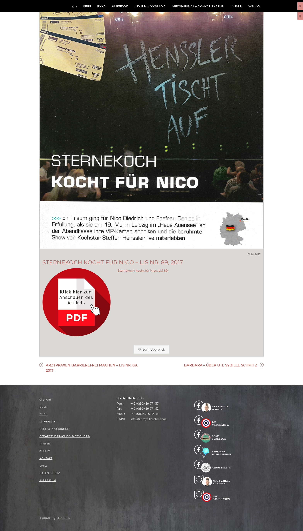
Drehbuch (120, 5)
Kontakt (254, 5)
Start (45, 399)
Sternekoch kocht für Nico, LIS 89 (142, 270)
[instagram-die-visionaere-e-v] (213, 495)
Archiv (44, 450)
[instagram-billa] (213, 480)
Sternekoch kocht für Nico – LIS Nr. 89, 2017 (113, 262)
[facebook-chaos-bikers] (213, 466)
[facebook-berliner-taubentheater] (213, 451)
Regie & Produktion (150, 5)
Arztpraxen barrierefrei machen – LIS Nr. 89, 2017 (92, 368)
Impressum (47, 480)
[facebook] (213, 406)
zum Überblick (151, 349)
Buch (101, 5)
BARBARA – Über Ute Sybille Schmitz (220, 365)
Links (43, 465)
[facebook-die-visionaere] (213, 421)
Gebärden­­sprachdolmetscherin (198, 5)
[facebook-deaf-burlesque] (213, 436)
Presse (236, 5)
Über (87, 5)
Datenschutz (49, 472)
